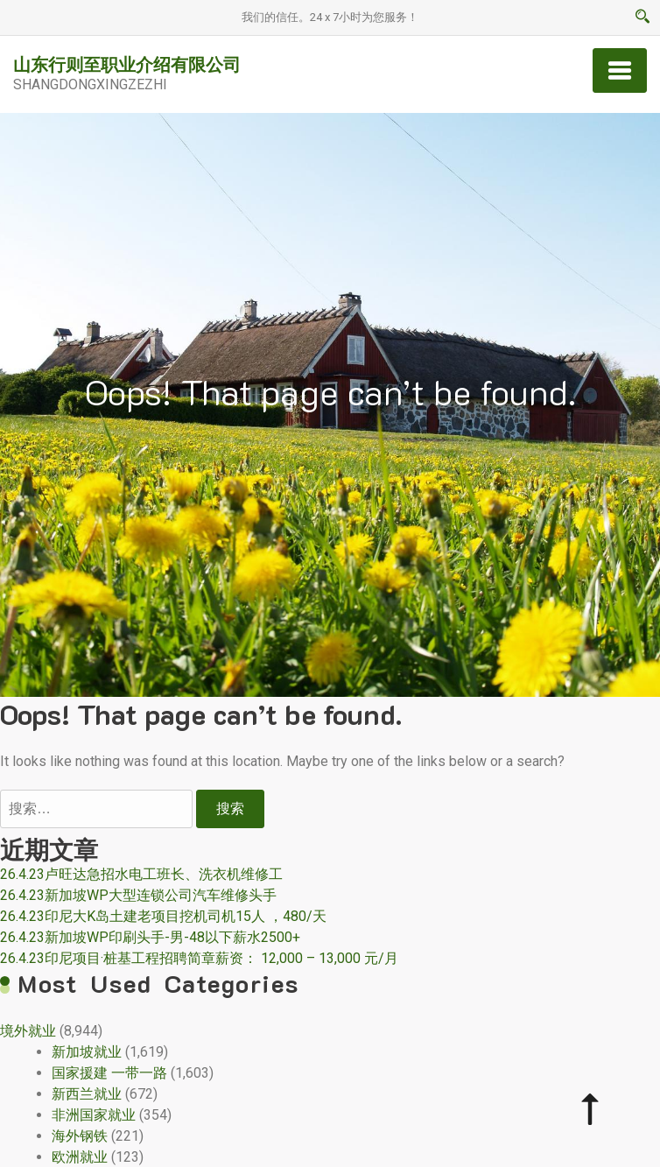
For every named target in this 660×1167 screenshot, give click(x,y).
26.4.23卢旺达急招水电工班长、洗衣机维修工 (141, 874)
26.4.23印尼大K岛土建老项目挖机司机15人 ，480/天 (163, 916)
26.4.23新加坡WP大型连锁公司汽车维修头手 (138, 895)
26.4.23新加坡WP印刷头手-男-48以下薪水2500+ (150, 937)
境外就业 (28, 1031)
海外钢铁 (80, 1136)
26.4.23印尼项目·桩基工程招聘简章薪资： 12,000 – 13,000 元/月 (199, 958)
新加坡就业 (87, 1052)
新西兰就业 (87, 1094)
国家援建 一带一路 (109, 1073)
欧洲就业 (80, 1157)
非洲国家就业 (94, 1115)
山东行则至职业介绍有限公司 (127, 64)
